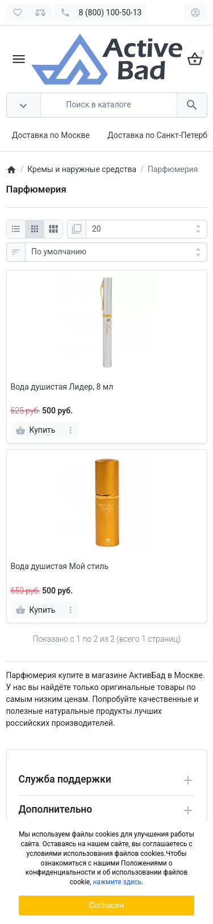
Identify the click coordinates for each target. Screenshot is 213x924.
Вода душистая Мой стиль (60, 566)
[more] (70, 430)
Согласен (106, 905)
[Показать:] (146, 229)
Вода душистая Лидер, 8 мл (62, 386)
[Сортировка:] (116, 252)
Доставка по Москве (51, 135)
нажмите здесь (117, 882)
